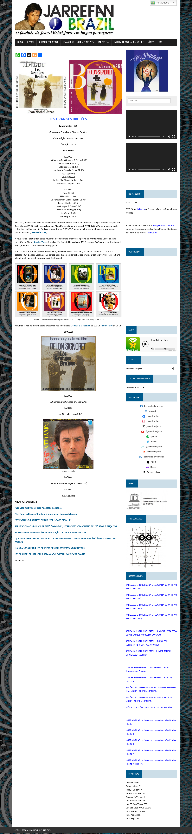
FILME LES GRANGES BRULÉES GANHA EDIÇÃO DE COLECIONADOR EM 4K (49, 534)
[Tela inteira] (174, 137)
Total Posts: (131, 816)
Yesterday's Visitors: (135, 798)
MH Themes (47, 831)
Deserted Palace (37, 233)
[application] (152, 125)
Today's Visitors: (133, 791)
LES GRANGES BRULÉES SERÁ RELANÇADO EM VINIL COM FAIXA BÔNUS (49, 556)
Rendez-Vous (38, 242)
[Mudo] (170, 137)
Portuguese (159, 3)
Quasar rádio (173, 351)
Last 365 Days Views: (135, 808)
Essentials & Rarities (79, 327)
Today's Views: (133, 787)
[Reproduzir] (129, 137)
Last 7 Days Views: (134, 801)
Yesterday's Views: (134, 794)
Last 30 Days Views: (135, 805)
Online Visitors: (133, 783)
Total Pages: (131, 819)
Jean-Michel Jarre (160, 341)
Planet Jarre (105, 327)
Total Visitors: (132, 812)
